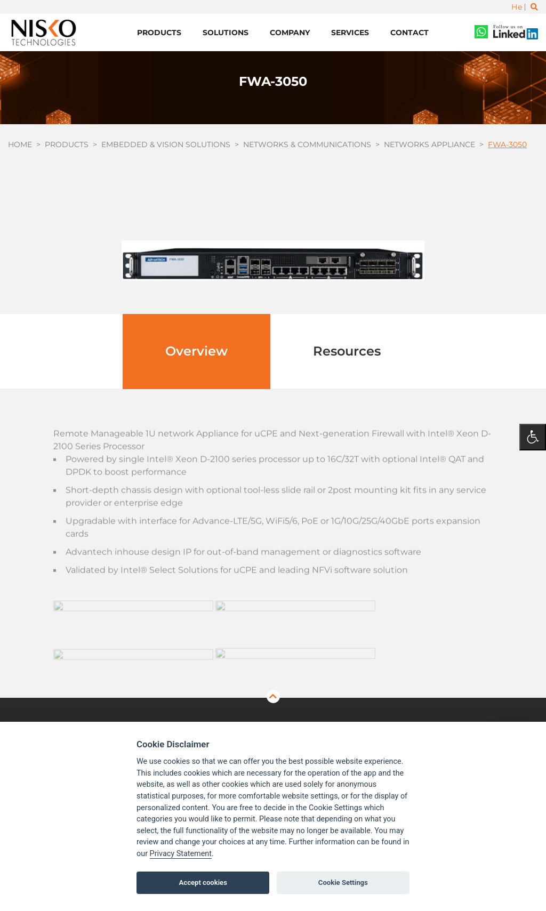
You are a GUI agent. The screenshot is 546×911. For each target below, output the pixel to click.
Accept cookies (203, 882)
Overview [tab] (196, 351)
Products (159, 32)
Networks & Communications (307, 144)
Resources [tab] (347, 351)
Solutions (225, 32)
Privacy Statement (181, 853)
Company (290, 32)
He (516, 7)
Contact (409, 32)
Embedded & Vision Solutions (165, 144)
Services (350, 32)
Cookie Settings (343, 882)
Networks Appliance (429, 144)
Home (20, 144)
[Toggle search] (534, 7)
